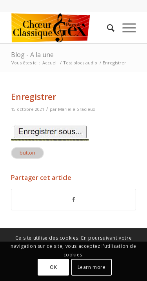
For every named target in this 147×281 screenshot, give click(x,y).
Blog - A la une (32, 54)
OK (53, 267)
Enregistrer (33, 96)
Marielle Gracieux (76, 109)
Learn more (92, 267)
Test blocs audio (80, 63)
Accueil (50, 63)
